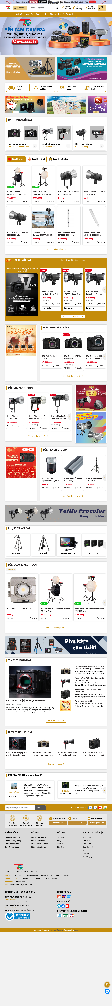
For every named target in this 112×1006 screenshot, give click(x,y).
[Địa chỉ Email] (25, 877)
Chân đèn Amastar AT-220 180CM (95, 479)
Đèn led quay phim (20, 387)
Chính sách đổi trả (12, 914)
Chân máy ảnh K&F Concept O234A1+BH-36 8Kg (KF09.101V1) (42, 234)
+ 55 (30, 133)
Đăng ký (60, 914)
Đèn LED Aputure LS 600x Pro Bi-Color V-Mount (37, 417)
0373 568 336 (58, 893)
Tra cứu (79, 8)
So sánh (24, 201)
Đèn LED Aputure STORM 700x (14, 417)
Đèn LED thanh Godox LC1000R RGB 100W (66, 234)
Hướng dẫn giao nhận (39, 914)
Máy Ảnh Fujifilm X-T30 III (49, 357)
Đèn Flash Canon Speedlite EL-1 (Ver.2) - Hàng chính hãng (51, 479)
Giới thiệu (19, 14)
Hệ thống (68, 8)
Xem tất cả (11, 592)
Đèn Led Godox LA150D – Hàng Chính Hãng (72, 293)
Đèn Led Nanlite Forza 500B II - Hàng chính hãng (59, 417)
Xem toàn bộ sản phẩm (56, 249)
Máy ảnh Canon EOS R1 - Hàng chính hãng (94, 357)
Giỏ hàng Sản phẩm (92, 8)
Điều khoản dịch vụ (38, 917)
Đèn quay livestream (22, 587)
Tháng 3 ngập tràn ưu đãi (83, 771)
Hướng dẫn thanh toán (40, 911)
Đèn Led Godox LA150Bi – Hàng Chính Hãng (50, 293)
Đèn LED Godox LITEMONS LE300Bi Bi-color (17, 234)
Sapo (76, 1000)
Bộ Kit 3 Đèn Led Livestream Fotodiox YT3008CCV (55, 681)
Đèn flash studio (55, 449)
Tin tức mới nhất (19, 730)
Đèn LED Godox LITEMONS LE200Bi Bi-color (94, 193)
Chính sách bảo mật (13, 907)
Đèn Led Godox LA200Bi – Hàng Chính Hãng (95, 293)
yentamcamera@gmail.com (21, 955)
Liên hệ (61, 14)
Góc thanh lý (41, 14)
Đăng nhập (61, 911)
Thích (10, 201)
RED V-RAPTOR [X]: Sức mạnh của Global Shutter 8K (26, 770)
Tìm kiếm (60, 907)
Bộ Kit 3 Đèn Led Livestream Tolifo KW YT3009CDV (20, 681)
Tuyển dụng (71, 14)
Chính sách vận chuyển (14, 911)
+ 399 (97, 133)
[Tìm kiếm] (57, 8)
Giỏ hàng (60, 917)
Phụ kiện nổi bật (19, 528)
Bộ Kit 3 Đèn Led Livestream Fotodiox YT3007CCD (89, 681)
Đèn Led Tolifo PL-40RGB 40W (19, 631)
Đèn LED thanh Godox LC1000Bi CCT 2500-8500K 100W (92, 234)
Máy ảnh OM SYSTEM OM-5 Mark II (72, 357)
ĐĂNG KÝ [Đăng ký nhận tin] (40, 877)
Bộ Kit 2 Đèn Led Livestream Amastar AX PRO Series (42, 193)
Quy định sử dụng (12, 917)
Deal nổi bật (18, 260)
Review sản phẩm (20, 801)
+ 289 (64, 133)
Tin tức (53, 14)
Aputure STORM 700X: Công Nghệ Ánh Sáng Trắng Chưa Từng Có (90, 749)
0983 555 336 (77, 893)
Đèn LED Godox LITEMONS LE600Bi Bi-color (68, 193)
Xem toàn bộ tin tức (56, 790)
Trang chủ (9, 14)
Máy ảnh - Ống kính (56, 327)
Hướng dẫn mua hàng (39, 907)
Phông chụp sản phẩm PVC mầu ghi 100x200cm (73, 479)
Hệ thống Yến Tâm (96, 893)
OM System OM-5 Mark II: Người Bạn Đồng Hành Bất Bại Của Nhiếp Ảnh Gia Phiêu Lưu (89, 737)
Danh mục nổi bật (20, 119)
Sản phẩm (29, 14)
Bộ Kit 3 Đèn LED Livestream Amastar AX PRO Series (16, 193)
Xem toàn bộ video (56, 834)
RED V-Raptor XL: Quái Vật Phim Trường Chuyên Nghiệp (88, 761)
